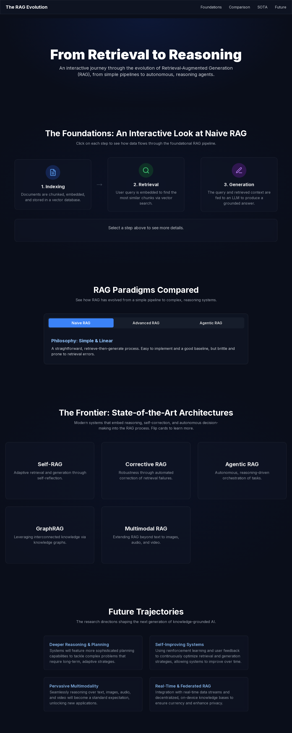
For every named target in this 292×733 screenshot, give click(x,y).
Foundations (211, 7)
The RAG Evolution (26, 7)
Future (280, 7)
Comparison (239, 7)
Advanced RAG (146, 323)
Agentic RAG (211, 323)
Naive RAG (81, 323)
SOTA (262, 7)
